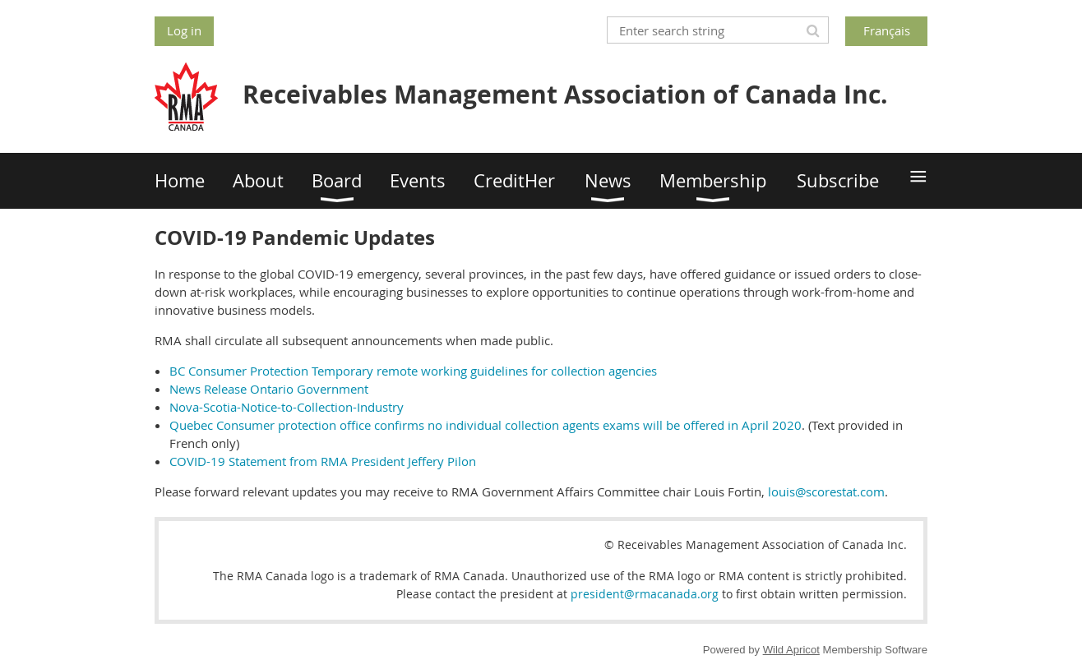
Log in (184, 30)
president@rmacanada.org (645, 594)
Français (886, 30)
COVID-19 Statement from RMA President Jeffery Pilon (322, 461)
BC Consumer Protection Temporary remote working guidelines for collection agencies (413, 370)
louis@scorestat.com (826, 491)
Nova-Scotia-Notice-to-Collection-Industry (286, 407)
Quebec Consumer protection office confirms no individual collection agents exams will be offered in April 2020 (485, 425)
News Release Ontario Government (268, 389)
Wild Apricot (791, 650)
